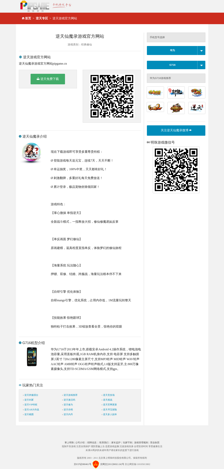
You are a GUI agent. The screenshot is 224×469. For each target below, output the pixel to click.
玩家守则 (127, 442)
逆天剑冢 (28, 399)
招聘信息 (92, 442)
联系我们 (104, 442)
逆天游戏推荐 (69, 395)
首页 (28, 18)
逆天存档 (67, 409)
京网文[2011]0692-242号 (112, 464)
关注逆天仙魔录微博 (176, 130)
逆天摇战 (107, 399)
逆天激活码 (68, 399)
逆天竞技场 (108, 395)
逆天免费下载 (48, 79)
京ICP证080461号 (82, 464)
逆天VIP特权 (30, 404)
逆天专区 (42, 18)
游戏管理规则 (141, 442)
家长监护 (116, 442)
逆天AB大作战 (31, 409)
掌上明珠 (69, 442)
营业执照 (154, 442)
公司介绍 (80, 442)
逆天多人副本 (109, 414)
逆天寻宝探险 (109, 409)
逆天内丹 (67, 414)
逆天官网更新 (109, 404)
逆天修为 (67, 404)
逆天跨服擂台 (30, 395)
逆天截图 (28, 414)
